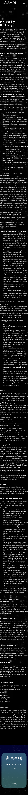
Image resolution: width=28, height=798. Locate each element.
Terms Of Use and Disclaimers (14, 772)
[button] (24, 3)
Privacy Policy (14, 768)
